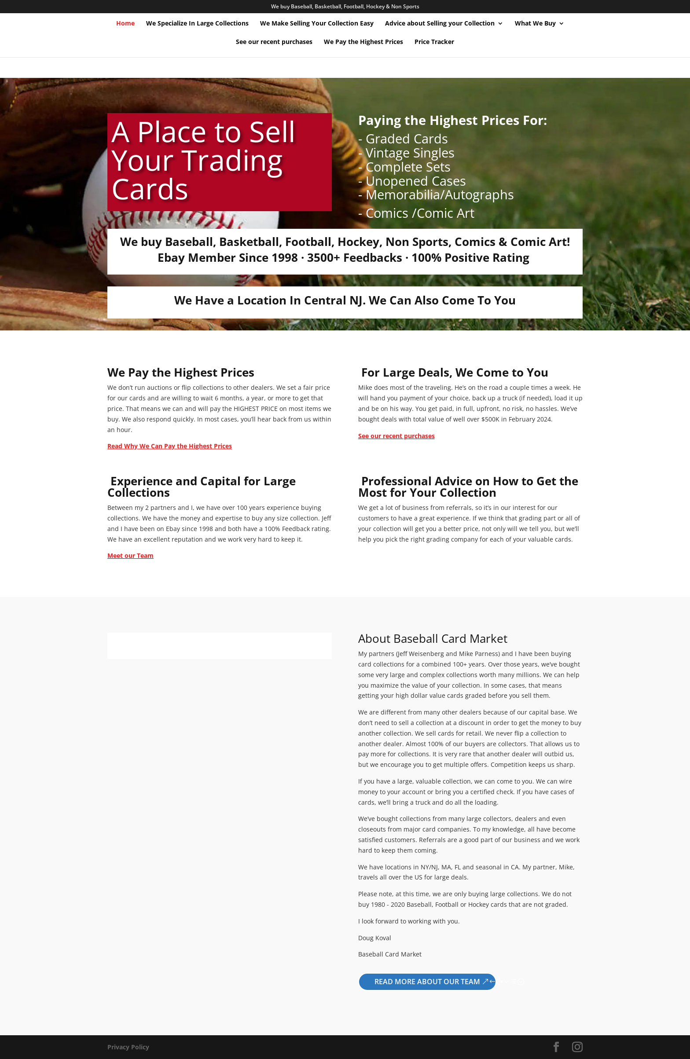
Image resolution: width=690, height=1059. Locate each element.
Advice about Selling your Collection (440, 23)
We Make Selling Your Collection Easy (317, 23)
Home (125, 23)
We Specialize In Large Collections (197, 23)
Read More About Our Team (427, 981)
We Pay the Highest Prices (363, 42)
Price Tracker (434, 42)
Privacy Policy (128, 1047)
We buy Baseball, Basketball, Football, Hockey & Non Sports (345, 7)
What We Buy (535, 23)
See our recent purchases (274, 42)
